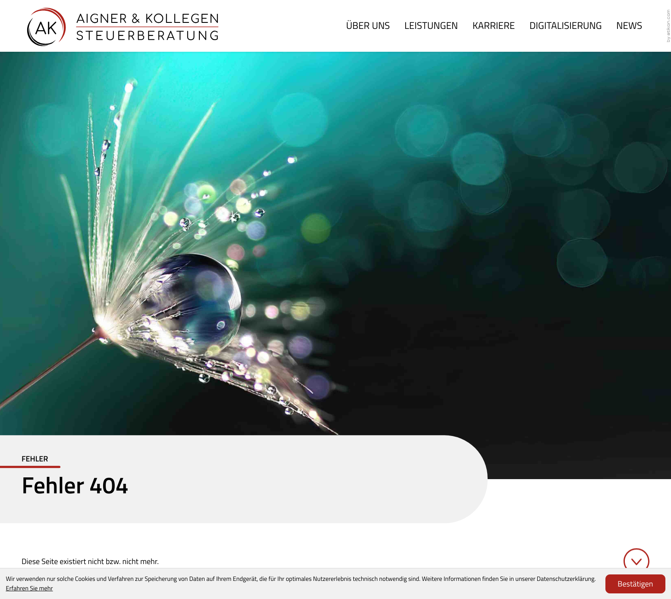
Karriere (494, 25)
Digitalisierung (565, 25)
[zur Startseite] (123, 26)
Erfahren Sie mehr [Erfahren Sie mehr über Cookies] (29, 588)
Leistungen (431, 25)
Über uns (368, 25)
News (629, 25)
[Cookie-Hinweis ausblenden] (635, 583)
